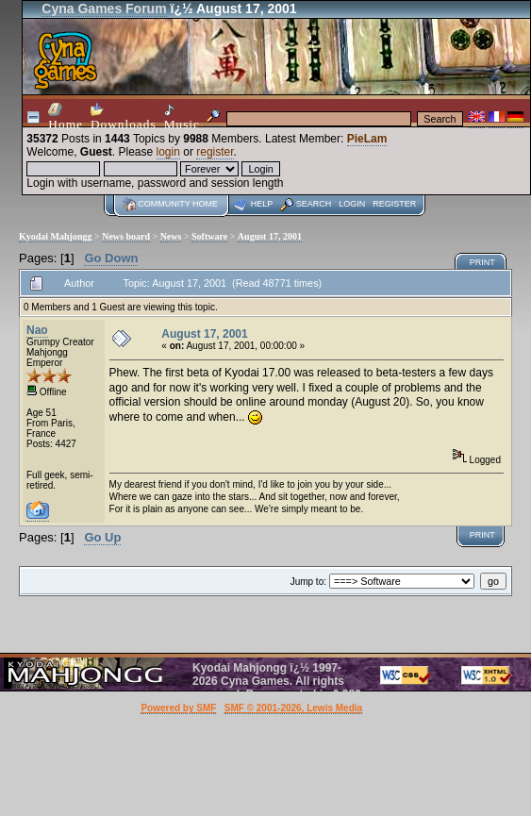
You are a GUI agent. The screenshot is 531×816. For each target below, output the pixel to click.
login (168, 151)
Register (394, 203)
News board (126, 236)
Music (182, 117)
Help (262, 203)
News (171, 236)
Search (314, 203)
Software (209, 236)
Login (352, 203)
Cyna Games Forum (103, 8)
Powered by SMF (178, 708)
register (214, 151)
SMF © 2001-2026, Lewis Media (293, 708)
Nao (37, 330)
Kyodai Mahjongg (55, 236)
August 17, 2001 (270, 236)
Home (65, 117)
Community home (178, 203)
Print (482, 262)
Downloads (124, 117)
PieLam (367, 138)
